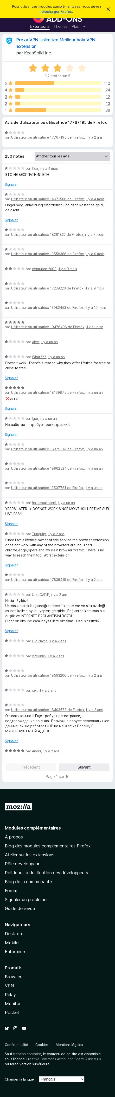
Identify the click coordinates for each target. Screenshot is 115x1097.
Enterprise (15, 951)
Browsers (14, 976)
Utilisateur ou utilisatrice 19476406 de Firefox (47, 327)
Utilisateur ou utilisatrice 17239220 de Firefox (47, 288)
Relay (10, 994)
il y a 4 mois (49, 168)
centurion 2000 (44, 269)
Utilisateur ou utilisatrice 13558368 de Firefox (47, 254)
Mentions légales (69, 1045)
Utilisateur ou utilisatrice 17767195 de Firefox (47, 137)
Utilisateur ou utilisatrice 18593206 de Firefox (47, 675)
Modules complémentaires (33, 827)
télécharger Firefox (56, 11)
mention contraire (27, 1054)
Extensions (40, 26)
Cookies (42, 1045)
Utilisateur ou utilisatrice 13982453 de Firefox (47, 307)
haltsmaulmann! (44, 503)
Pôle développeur (22, 863)
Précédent (30, 767)
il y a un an (94, 327)
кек (35, 690)
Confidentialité (16, 1045)
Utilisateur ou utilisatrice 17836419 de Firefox (47, 580)
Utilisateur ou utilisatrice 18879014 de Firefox (47, 449)
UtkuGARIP (40, 595)
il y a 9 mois (95, 254)
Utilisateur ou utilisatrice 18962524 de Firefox (47, 468)
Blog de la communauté (28, 881)
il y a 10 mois (96, 307)
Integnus (39, 656)
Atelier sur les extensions (29, 854)
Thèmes (60, 26)
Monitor (13, 1003)
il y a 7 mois (94, 234)
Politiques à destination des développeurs (46, 872)
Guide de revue (20, 908)
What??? (39, 357)
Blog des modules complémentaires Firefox (48, 845)
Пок (35, 168)
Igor (35, 418)
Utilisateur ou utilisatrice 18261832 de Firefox (47, 234)
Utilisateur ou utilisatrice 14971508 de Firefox (47, 199)
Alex (35, 342)
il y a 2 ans (94, 137)
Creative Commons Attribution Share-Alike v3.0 (63, 1059)
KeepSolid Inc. (38, 52)
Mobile (12, 942)
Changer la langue (19, 1079)
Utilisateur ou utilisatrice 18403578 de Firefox (47, 710)
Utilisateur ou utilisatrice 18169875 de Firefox (47, 392)
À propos (14, 836)
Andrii (36, 751)
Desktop (13, 933)
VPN (9, 985)
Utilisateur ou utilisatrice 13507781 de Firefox (47, 488)
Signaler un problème (25, 899)
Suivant (84, 767)
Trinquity (39, 534)
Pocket (12, 1012)
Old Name (40, 641)
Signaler (11, 184)
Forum (11, 890)
